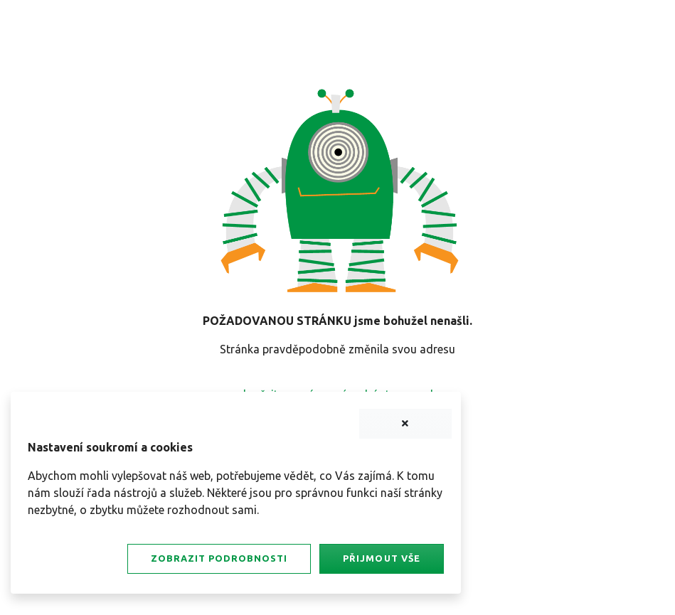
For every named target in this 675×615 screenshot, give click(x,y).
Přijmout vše (381, 558)
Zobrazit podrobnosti (219, 558)
